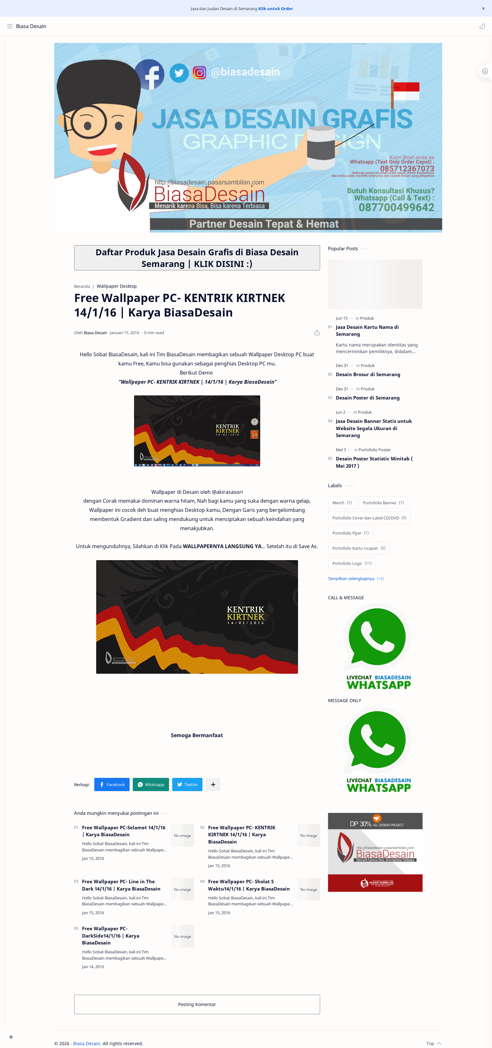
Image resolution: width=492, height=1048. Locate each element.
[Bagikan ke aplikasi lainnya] (222, 787)
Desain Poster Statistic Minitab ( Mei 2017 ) (383, 464)
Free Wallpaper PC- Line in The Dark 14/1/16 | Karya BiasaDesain (130, 887)
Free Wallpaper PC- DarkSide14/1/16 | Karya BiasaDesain (120, 938)
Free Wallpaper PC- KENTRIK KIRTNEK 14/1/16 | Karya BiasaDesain (251, 837)
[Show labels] (366, 581)
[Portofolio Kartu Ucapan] (368, 550)
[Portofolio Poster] (384, 452)
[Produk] (377, 320)
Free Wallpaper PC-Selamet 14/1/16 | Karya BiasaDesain (133, 833)
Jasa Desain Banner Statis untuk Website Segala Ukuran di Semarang (383, 430)
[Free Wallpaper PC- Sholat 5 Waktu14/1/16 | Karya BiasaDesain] (318, 891)
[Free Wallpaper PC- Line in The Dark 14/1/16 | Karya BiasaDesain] (192, 891)
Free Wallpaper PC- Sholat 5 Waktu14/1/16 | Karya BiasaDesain (258, 887)
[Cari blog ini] (130, 26)
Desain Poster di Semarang (377, 400)
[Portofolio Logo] (361, 566)
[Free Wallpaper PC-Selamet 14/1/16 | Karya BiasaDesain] (192, 837)
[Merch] (351, 505)
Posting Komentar (207, 1007)
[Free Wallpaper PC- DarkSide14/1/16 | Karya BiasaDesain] (192, 938)
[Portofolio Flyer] (360, 535)
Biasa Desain (32, 26)
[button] (481, 26)
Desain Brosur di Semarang (377, 377)
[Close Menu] (482, 8)
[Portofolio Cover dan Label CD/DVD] (378, 520)
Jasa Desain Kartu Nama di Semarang (376, 333)
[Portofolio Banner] (393, 505)
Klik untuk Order (275, 8)
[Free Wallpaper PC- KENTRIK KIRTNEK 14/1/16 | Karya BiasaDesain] (318, 837)
